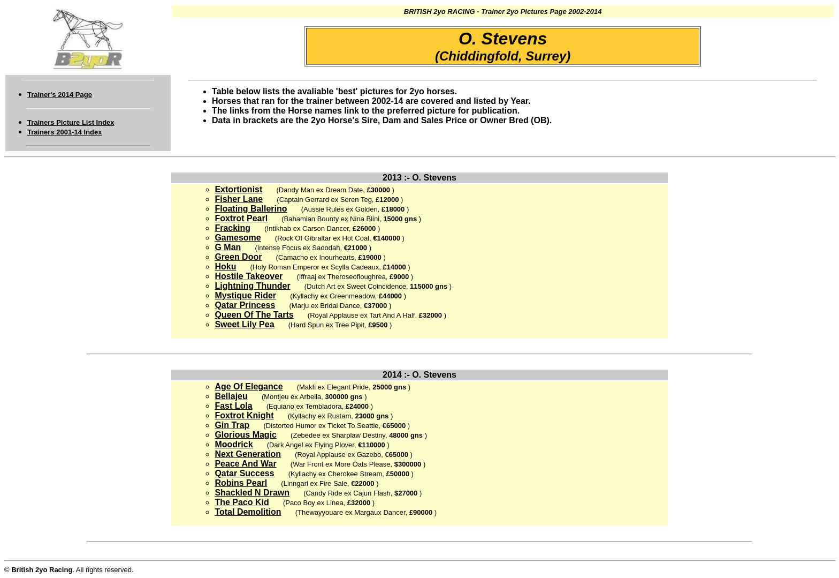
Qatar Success (244, 473)
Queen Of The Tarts (254, 314)
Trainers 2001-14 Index (64, 132)
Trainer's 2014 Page (59, 95)
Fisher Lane (239, 199)
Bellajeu (231, 396)
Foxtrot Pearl (241, 218)
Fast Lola (233, 405)
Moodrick (234, 444)
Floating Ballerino (251, 208)
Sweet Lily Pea (244, 324)
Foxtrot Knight (244, 415)
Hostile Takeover (249, 276)
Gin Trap (232, 425)
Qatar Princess (245, 305)
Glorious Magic (246, 434)
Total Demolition (248, 511)
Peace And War (245, 463)
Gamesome (238, 237)
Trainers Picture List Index (71, 122)
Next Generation (248, 454)
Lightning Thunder (252, 285)
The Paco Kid (242, 502)
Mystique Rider (245, 295)
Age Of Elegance (249, 386)
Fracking (232, 227)
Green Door (238, 256)
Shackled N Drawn (252, 492)
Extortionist (238, 189)
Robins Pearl (241, 482)
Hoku (225, 266)
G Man (228, 247)
